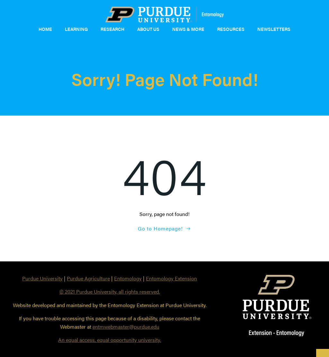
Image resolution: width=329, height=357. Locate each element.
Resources (231, 29)
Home (45, 29)
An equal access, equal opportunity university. (109, 339)
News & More (188, 29)
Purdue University (42, 278)
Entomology (128, 278)
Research (112, 29)
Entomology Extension (171, 278)
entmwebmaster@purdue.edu (126, 326)
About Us (148, 29)
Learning (76, 29)
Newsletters (273, 29)
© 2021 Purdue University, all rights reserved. (109, 291)
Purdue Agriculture (88, 278)
